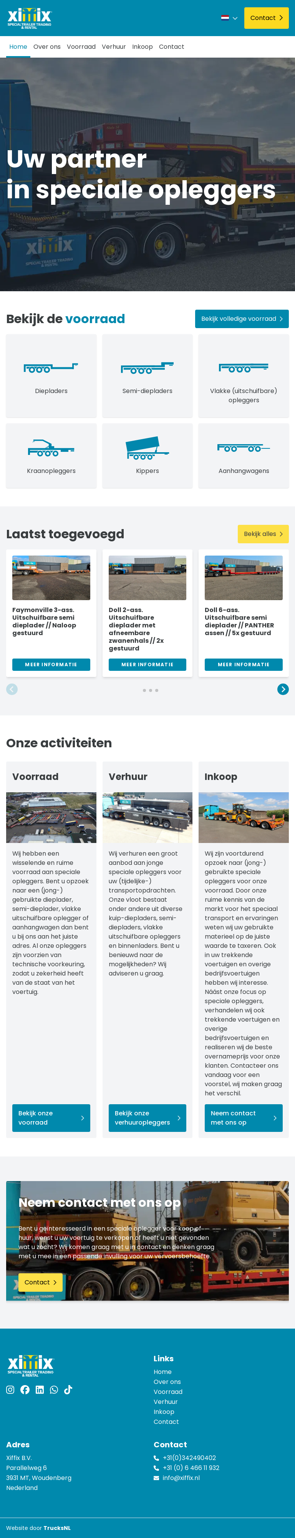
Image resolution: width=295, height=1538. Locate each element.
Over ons (47, 46)
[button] (12, 690)
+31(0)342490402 (189, 1457)
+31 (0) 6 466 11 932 (191, 1467)
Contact (171, 46)
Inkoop (142, 46)
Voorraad (81, 46)
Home (18, 46)
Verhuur (114, 46)
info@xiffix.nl (181, 1477)
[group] (51, 613)
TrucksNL (57, 1528)
